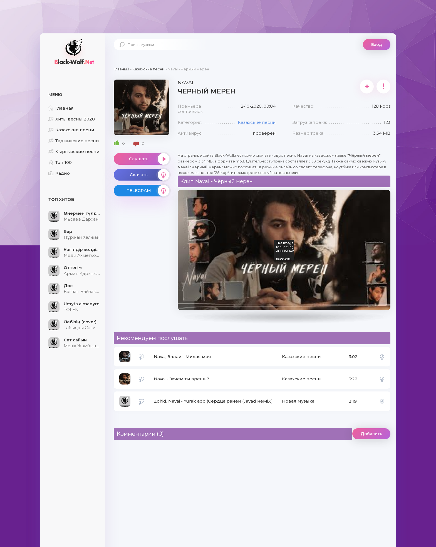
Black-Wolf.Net (73, 51)
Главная (61, 108)
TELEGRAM (148, 190)
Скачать (149, 175)
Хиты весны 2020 (71, 119)
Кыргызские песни (74, 151)
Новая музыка (298, 401)
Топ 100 (60, 162)
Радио (59, 173)
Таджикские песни (73, 140)
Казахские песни (71, 129)
